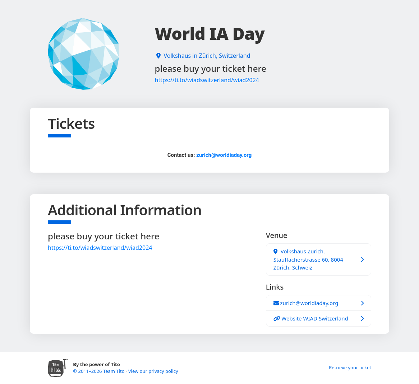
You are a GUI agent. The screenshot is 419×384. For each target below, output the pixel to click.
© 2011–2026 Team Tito (99, 371)
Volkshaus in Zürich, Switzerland (207, 56)
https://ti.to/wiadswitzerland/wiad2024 (207, 80)
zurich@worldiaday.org (224, 155)
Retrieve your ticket (350, 367)
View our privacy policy (153, 371)
